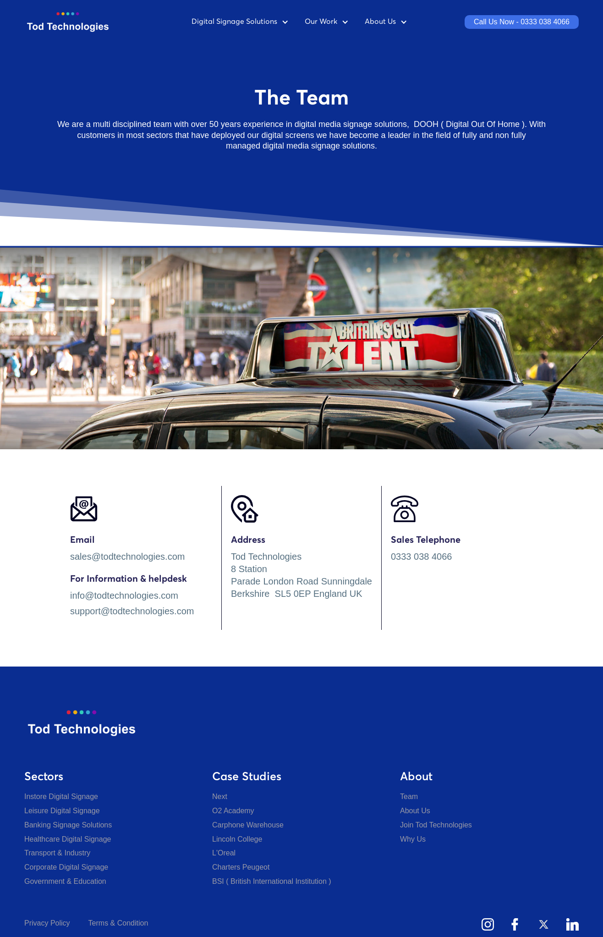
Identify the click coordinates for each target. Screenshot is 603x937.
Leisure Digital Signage (62, 811)
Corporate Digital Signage (66, 867)
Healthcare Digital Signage (67, 839)
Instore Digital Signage (61, 796)
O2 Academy (233, 811)
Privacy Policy (47, 923)
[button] (241, 22)
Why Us (413, 839)
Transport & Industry (57, 853)
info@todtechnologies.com (124, 595)
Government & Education (65, 881)
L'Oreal (224, 853)
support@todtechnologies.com (132, 611)
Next (219, 796)
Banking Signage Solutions (68, 825)
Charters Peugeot (240, 867)
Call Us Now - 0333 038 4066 (522, 22)
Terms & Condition (118, 923)
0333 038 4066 (421, 556)
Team (409, 796)
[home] (77, 22)
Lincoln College (237, 839)
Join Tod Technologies (436, 825)
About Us (415, 811)
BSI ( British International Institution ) (271, 881)
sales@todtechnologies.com (127, 556)
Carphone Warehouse (248, 825)
